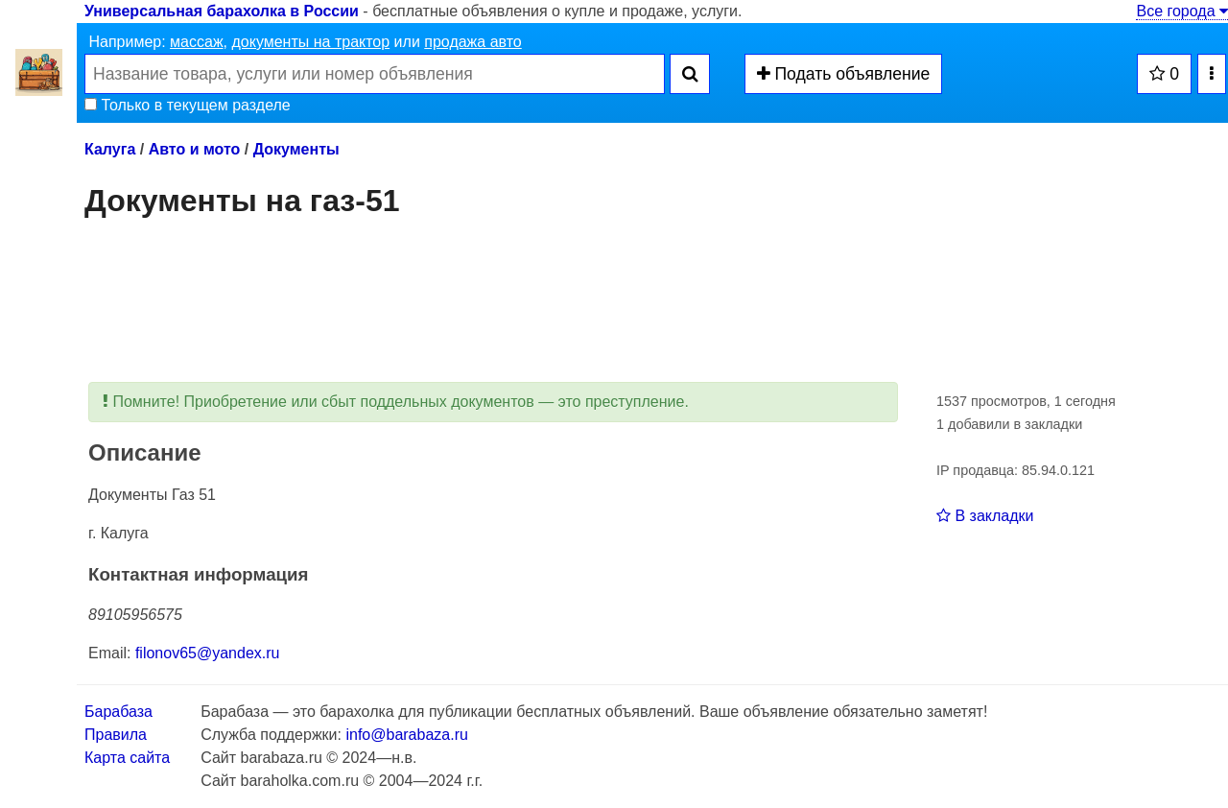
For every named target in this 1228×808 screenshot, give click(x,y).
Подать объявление (844, 73)
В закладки (984, 516)
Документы (296, 149)
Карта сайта (127, 757)
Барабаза (118, 711)
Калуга (109, 149)
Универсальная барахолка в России (221, 11)
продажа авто (472, 42)
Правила (115, 734)
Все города (1182, 11)
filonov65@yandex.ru (207, 653)
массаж (197, 42)
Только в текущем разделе (187, 105)
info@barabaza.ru (406, 734)
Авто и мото (195, 149)
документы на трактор (310, 42)
